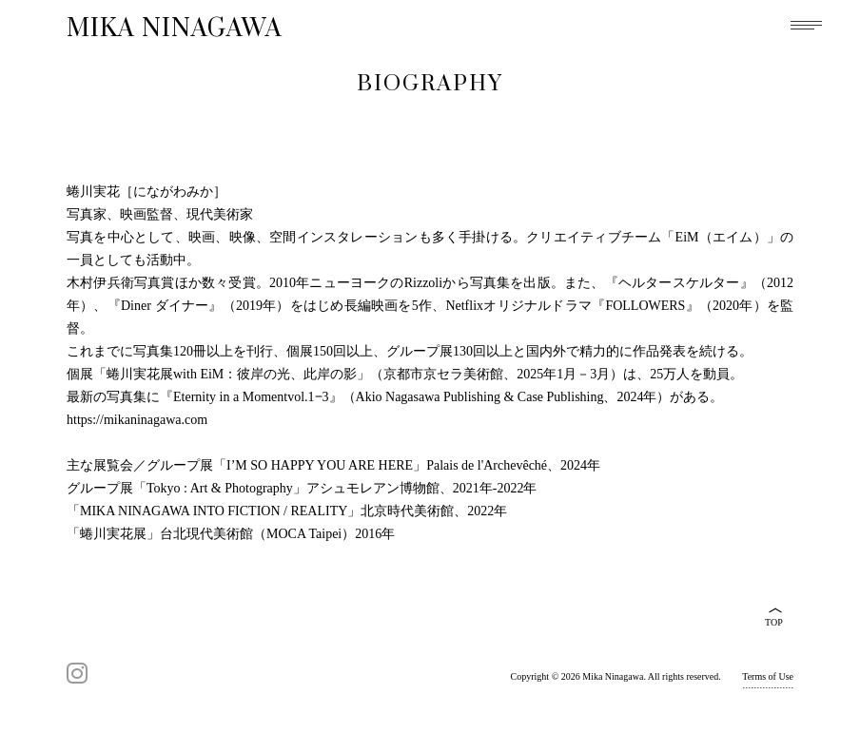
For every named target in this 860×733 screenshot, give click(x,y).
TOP (774, 622)
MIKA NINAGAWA (175, 29)
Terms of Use (767, 676)
